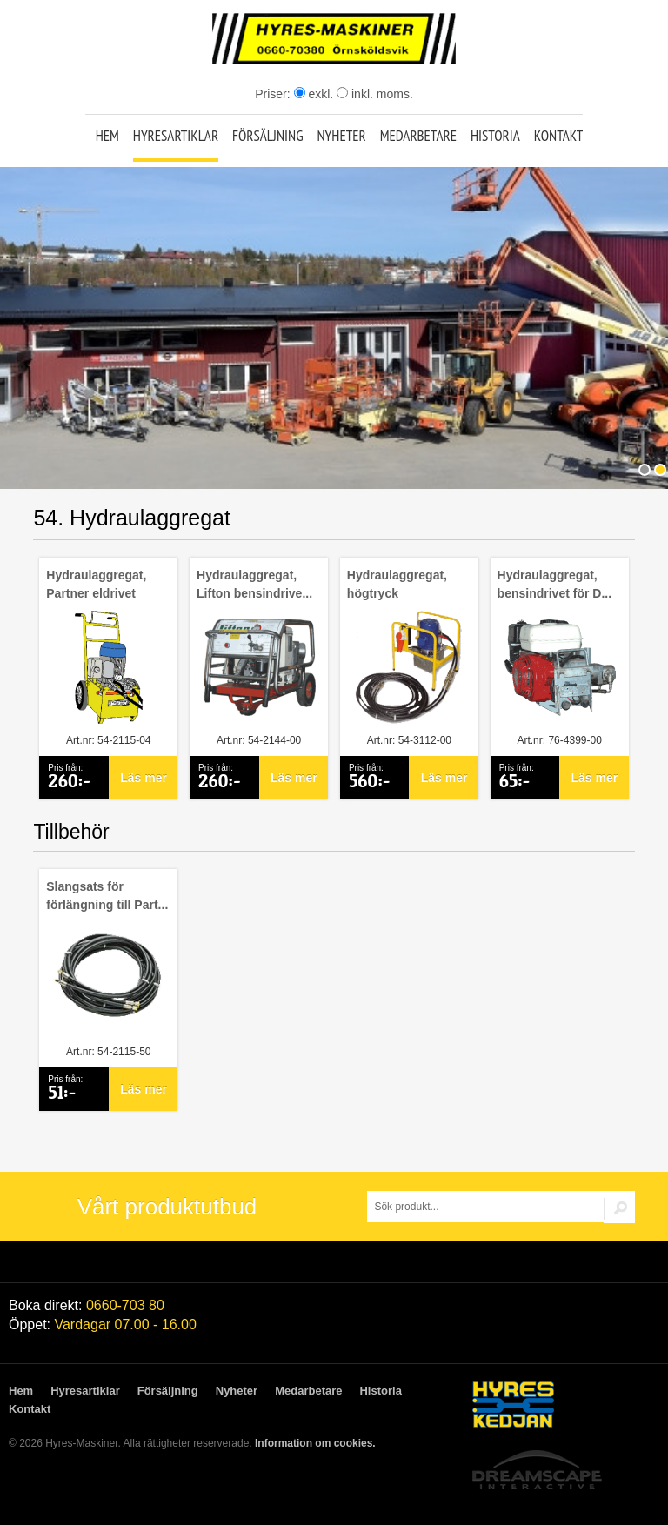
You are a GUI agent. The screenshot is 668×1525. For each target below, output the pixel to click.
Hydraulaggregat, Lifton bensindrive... (254, 584)
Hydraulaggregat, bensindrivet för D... (554, 584)
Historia (495, 135)
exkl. (314, 94)
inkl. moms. (375, 94)
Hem (107, 135)
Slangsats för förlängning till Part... (107, 896)
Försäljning (268, 135)
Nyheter (341, 135)
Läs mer (143, 778)
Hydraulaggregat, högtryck (397, 584)
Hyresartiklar (175, 135)
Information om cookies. (315, 1443)
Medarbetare (418, 135)
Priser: (274, 94)
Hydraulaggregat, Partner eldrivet (96, 584)
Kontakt (559, 135)
